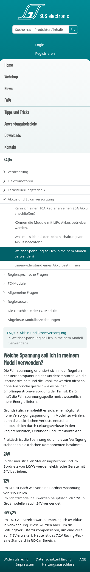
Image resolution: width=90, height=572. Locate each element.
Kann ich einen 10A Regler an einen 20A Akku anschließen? (51, 211)
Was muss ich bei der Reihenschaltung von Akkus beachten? (49, 239)
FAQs (7, 100)
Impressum (25, 564)
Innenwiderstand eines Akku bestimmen (47, 265)
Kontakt (10, 147)
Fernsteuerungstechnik (26, 190)
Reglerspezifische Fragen (28, 274)
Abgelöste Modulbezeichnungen (34, 319)
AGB (82, 559)
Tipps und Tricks (16, 112)
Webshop (11, 76)
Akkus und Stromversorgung (31, 199)
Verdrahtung (18, 171)
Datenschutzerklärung (54, 559)
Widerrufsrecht (16, 559)
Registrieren (45, 53)
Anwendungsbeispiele (20, 123)
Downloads (12, 135)
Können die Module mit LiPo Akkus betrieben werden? (51, 225)
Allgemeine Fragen (23, 292)
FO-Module (17, 283)
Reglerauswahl (19, 301)
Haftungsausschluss (58, 564)
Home (8, 65)
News (8, 88)
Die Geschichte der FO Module (32, 310)
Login (39, 44)
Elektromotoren (20, 181)
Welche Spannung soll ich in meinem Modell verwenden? (50, 253)
